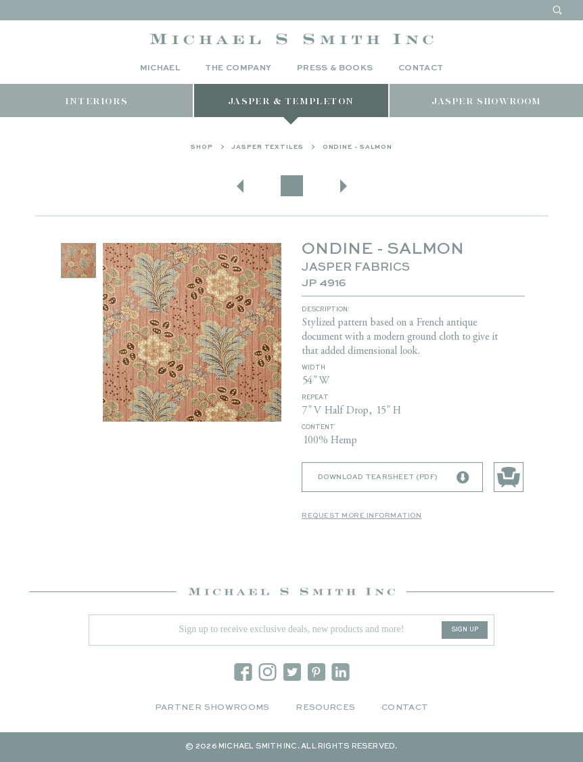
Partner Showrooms (212, 708)
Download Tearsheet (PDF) (393, 478)
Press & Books (335, 68)
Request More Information (361, 515)
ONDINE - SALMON (358, 147)
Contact (421, 68)
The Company (238, 68)
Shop (202, 147)
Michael (160, 68)
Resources (325, 708)
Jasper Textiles (267, 147)
